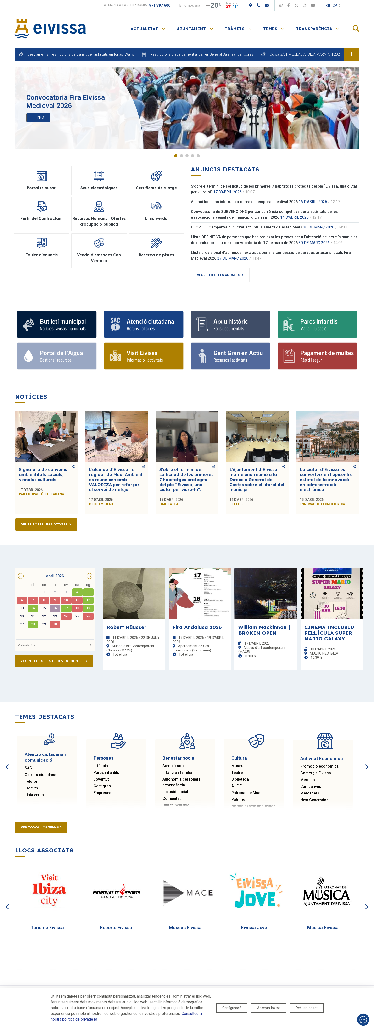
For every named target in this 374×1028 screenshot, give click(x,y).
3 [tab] (187, 156)
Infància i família (177, 773)
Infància (101, 766)
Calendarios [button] (55, 645)
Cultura (239, 758)
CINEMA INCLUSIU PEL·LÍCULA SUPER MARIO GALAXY (329, 633)
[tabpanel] (187, 108)
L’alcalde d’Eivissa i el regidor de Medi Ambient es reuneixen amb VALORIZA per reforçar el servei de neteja (116, 479)
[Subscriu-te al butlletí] (56, 325)
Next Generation (314, 800)
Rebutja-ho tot (307, 1008)
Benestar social (178, 758)
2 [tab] (181, 156)
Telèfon (31, 781)
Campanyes (310, 786)
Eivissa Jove (254, 928)
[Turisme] (143, 356)
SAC (28, 768)
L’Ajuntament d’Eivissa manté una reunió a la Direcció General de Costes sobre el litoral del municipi (256, 479)
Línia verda (34, 795)
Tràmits (31, 788)
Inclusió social (175, 792)
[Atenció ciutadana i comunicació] (143, 325)
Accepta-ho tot (268, 1008)
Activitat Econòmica (321, 758)
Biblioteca (240, 779)
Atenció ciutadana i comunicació (45, 757)
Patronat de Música (248, 793)
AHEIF (236, 786)
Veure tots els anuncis (218, 275)
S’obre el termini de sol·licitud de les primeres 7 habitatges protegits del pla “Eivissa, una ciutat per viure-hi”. (186, 479)
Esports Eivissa (116, 928)
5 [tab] (198, 156)
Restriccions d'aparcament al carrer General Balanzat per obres (201, 54)
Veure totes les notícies (44, 524)
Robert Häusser (126, 627)
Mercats (307, 780)
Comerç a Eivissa (315, 773)
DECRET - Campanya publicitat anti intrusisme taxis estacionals (246, 227)
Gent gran (102, 786)
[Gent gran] (230, 356)
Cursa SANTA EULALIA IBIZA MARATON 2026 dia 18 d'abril (316, 54)
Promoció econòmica (319, 766)
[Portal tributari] (317, 356)
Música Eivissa (323, 928)
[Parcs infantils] (317, 325)
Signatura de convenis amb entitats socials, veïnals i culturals (43, 474)
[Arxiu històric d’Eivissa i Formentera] (230, 325)
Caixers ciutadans (40, 775)
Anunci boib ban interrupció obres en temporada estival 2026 (244, 202)
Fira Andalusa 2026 (197, 627)
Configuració (231, 1008)
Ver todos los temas (41, 827)
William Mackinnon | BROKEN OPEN (264, 630)
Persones (103, 758)
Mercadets (309, 793)
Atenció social (175, 766)
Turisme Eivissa (47, 928)
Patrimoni (239, 799)
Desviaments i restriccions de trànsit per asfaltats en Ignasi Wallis (80, 54)
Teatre (237, 773)
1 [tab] (175, 156)
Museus (238, 766)
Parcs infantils (106, 773)
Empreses (102, 793)
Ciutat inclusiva (175, 805)
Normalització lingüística (253, 806)
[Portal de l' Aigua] (56, 356)
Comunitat (171, 798)
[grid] (55, 609)
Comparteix (73, 466)
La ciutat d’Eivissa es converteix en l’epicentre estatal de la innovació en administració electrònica (326, 479)
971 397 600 (159, 5)
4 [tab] (192, 156)
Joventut (101, 779)
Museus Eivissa (185, 928)
